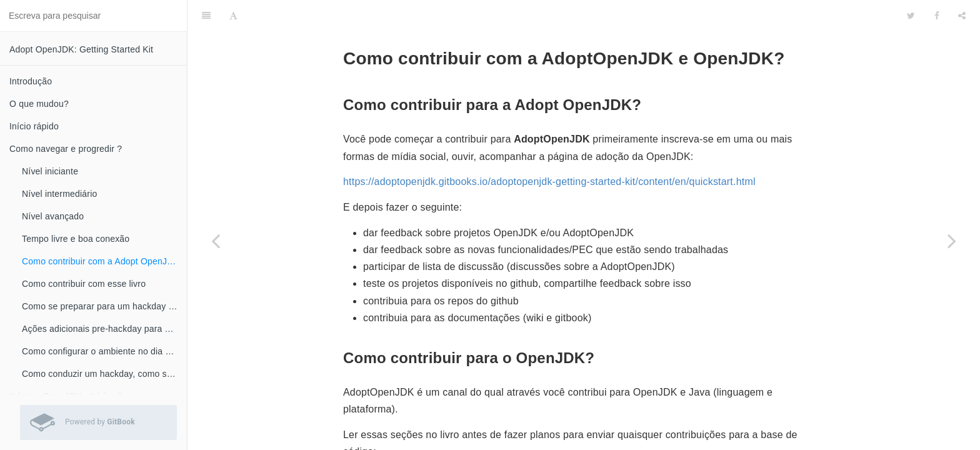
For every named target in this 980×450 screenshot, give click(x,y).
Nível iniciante (50, 171)
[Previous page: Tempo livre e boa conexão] (216, 240)
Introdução (30, 81)
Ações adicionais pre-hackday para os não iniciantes (104, 329)
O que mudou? (39, 104)
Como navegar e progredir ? (65, 149)
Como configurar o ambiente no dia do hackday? (104, 351)
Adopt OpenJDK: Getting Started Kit (81, 49)
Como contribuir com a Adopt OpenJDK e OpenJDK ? (104, 261)
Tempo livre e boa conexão (75, 239)
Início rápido (34, 126)
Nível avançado (53, 216)
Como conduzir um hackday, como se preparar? (104, 374)
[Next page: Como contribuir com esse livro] (952, 240)
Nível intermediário (60, 194)
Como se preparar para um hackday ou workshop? (104, 306)
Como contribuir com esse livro (84, 284)
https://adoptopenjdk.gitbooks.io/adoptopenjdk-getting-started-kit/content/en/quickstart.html (549, 150)
